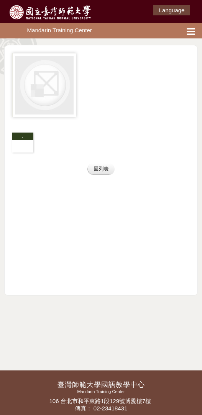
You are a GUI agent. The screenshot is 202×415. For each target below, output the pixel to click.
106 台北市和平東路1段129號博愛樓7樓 (101, 401)
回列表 (101, 169)
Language (172, 10)
